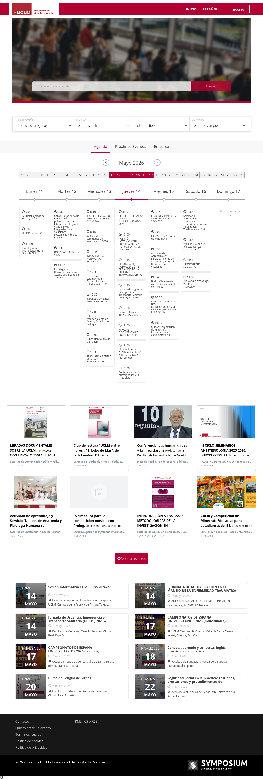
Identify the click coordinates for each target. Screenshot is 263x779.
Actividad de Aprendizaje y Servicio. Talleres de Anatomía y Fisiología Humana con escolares (163, 260)
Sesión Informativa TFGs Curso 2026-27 (130, 314)
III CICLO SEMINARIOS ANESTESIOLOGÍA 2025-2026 (163, 218)
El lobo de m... (97, 450)
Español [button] (213, 9)
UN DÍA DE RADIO (32, 233)
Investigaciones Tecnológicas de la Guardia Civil (32, 250)
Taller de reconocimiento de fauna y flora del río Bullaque (98, 320)
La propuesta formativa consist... (160, 525)
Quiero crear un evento (33, 728)
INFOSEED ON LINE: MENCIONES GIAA (98, 300)
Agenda (100, 146)
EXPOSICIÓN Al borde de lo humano (163, 237)
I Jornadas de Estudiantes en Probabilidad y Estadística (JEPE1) (97, 280)
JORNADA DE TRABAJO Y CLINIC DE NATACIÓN (196, 284)
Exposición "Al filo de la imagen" (98, 340)
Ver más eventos (131, 558)
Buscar (211, 86)
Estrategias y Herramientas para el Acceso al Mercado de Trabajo (66, 273)
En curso (161, 146)
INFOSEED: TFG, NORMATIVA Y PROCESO (95, 258)
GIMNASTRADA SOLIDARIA (191, 265)
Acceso (238, 9)
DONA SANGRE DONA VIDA (66, 253)
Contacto (22, 721)
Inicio (191, 9)
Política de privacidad (31, 747)
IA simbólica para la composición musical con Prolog (163, 284)
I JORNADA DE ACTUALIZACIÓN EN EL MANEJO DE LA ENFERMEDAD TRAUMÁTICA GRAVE (130, 269)
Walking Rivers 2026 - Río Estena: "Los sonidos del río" (195, 246)
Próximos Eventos (130, 146)
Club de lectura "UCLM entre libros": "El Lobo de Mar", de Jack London (130, 353)
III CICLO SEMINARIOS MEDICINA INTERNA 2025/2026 (99, 218)
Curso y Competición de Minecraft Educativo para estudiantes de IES (163, 331)
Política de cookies (29, 741)
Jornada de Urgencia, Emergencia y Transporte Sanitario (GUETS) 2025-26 (131, 293)
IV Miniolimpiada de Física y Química (33, 217)
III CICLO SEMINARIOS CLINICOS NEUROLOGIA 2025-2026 (131, 220)
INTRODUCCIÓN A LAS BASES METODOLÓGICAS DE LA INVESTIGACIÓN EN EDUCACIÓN (163, 307)
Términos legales (28, 734)
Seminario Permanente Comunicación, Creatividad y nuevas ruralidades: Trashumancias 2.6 (195, 222)
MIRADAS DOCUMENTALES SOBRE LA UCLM (128, 332)
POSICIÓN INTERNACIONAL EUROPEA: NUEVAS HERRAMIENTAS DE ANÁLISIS (130, 244)
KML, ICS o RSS (86, 721)
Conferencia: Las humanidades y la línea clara (129, 375)
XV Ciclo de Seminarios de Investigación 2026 (97, 238)
